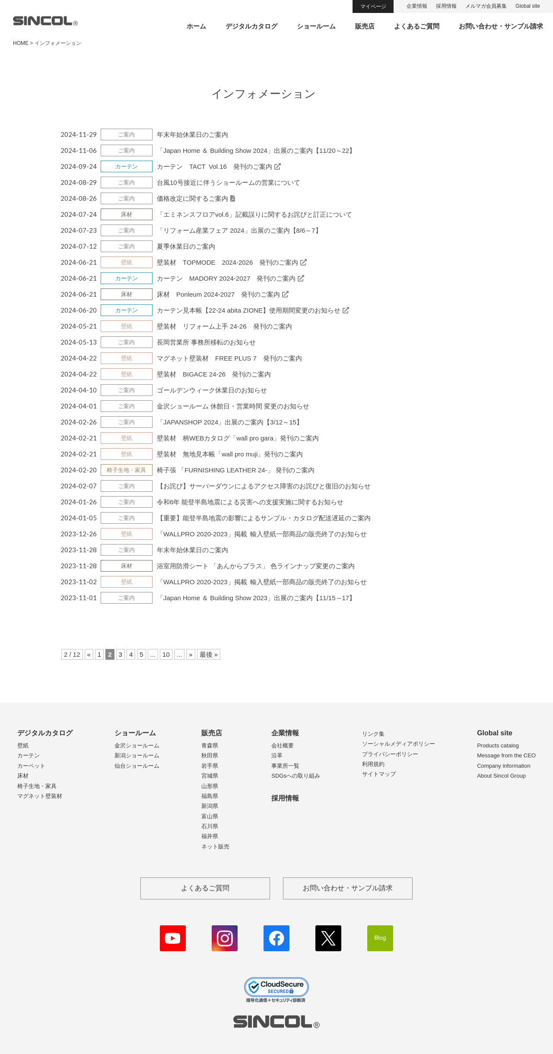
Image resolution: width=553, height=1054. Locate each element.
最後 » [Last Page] (209, 654)
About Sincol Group (501, 775)
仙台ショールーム (136, 766)
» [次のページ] (190, 654)
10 (166, 654)
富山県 (209, 816)
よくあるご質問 (416, 26)
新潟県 (209, 806)
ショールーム (316, 26)
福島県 (209, 796)
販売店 (365, 26)
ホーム (196, 26)
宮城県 (209, 775)
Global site (527, 6)
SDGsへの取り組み (295, 775)
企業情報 (417, 6)
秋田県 (209, 755)
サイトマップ (379, 774)
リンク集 (373, 734)
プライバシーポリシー (390, 754)
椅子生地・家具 (37, 786)
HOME (21, 43)
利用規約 (373, 764)
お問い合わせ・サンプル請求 (501, 26)
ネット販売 (215, 846)
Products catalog (498, 745)
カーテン (28, 755)
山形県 (209, 786)
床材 (23, 775)
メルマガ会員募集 (486, 6)
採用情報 (446, 6)
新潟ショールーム (136, 755)
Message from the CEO (506, 755)
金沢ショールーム (136, 745)
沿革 (277, 755)
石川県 (209, 826)
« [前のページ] (89, 654)
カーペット (31, 766)
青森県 (209, 745)
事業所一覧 (285, 766)
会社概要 (282, 745)
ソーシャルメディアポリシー (398, 744)
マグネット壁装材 (39, 796)
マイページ (373, 6)
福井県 (209, 836)
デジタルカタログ (251, 26)
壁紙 (23, 745)
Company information (504, 766)
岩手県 (209, 766)
